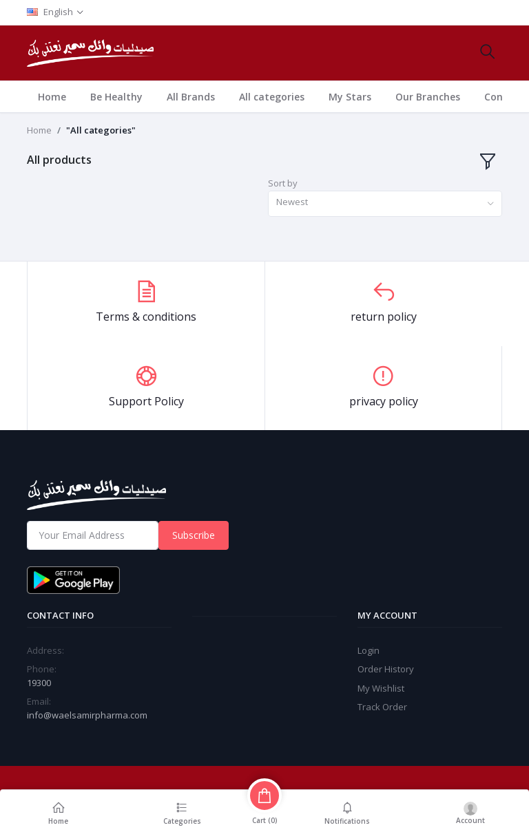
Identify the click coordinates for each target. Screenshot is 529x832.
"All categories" (101, 130)
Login (368, 650)
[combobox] (385, 204)
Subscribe (193, 535)
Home (52, 96)
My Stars (350, 96)
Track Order (382, 707)
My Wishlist (380, 688)
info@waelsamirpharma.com (87, 715)
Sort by (283, 183)
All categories (271, 96)
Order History (385, 669)
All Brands (191, 96)
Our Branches (427, 96)
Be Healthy (116, 96)
